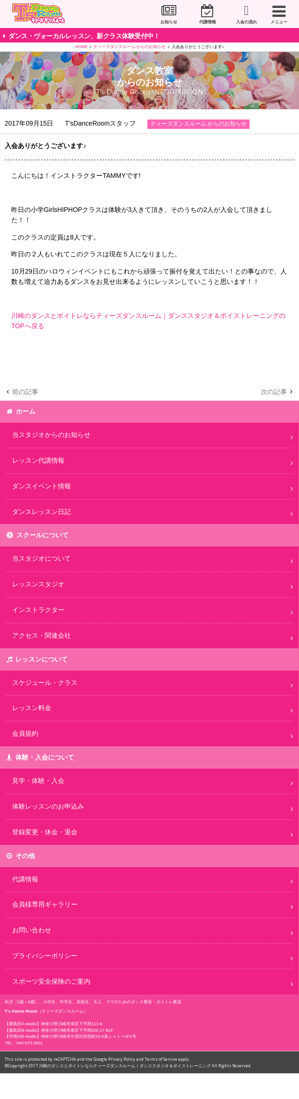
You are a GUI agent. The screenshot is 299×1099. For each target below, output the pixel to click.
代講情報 (207, 22)
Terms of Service (161, 1059)
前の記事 (25, 391)
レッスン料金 (31, 708)
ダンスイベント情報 (41, 486)
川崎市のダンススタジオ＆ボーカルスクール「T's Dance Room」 (41, 14)
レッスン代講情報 (38, 460)
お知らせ (168, 22)
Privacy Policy (121, 1059)
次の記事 (274, 391)
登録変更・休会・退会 (44, 832)
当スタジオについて (41, 558)
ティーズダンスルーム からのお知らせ (129, 46)
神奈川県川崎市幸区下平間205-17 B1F (77, 1030)
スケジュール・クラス (44, 682)
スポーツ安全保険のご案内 (51, 981)
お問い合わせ (31, 930)
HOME (81, 46)
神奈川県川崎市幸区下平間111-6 (71, 1024)
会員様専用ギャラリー (44, 904)
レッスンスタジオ (38, 584)
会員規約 (25, 733)
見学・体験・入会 (38, 780)
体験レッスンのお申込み (48, 806)
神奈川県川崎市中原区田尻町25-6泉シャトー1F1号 (89, 1036)
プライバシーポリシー (44, 955)
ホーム (25, 411)
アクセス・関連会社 (41, 635)
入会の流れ (246, 22)
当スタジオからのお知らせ (51, 434)
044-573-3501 (30, 1043)
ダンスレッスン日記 (41, 511)
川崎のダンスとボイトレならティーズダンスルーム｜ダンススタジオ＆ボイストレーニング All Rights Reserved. (145, 1066)
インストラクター (38, 609)
